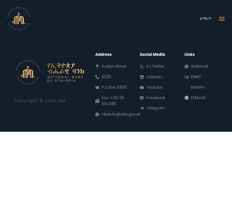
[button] (221, 19)
